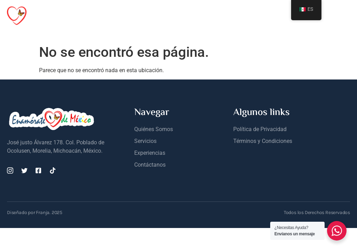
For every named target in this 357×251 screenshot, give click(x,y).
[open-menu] (346, 15)
